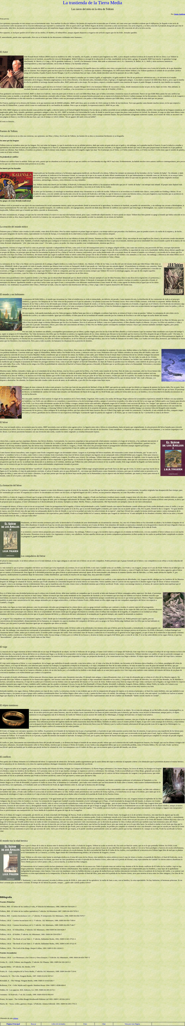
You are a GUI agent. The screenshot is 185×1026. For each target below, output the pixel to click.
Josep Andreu (179, 14)
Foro (85, 1024)
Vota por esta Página (132, 1024)
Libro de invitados (58, 1024)
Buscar (33, 1024)
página (15, 1018)
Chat (104, 1024)
